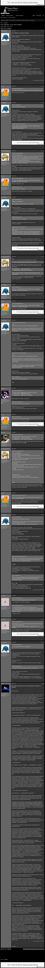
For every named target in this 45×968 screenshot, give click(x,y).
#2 (43, 86)
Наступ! (8, 28)
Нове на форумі (9, 15)
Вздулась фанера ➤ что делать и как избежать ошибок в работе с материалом (17, 20)
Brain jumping (4, 26)
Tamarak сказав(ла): (16, 199)
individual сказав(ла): (16, 666)
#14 (43, 448)
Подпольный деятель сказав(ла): (19, 123)
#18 (43, 619)
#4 (43, 150)
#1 (43, 30)
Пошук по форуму (11, 17)
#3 (43, 102)
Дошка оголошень (19, 15)
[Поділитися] (42, 31)
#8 (43, 284)
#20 (43, 683)
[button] (14, 15)
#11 (43, 388)
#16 (43, 514)
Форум (3, 15)
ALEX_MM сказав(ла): (17, 644)
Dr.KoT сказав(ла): (16, 104)
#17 (43, 595)
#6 (43, 197)
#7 (43, 256)
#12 (43, 414)
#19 (43, 642)
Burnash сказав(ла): (16, 416)
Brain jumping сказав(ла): (17, 88)
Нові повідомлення (4, 17)
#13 (43, 432)
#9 (43, 301)
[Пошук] (43, 15)
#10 (43, 320)
